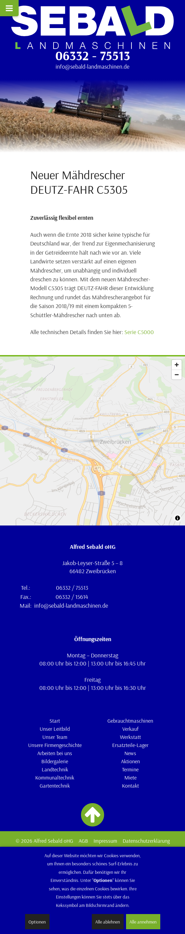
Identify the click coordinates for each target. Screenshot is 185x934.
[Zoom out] (177, 374)
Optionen (37, 922)
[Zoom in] (177, 365)
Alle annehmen (143, 922)
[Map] (92, 441)
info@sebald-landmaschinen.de (92, 66)
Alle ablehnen (107, 922)
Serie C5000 (139, 331)
